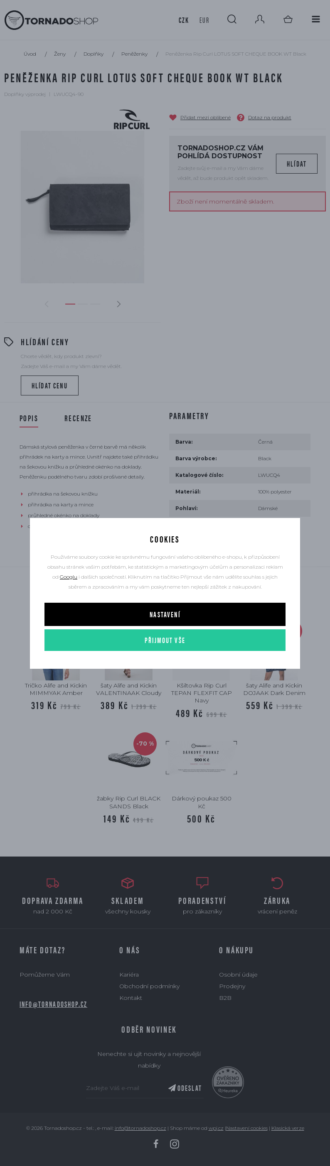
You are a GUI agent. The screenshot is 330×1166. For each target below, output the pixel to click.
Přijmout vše (165, 640)
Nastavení (165, 614)
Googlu (68, 577)
